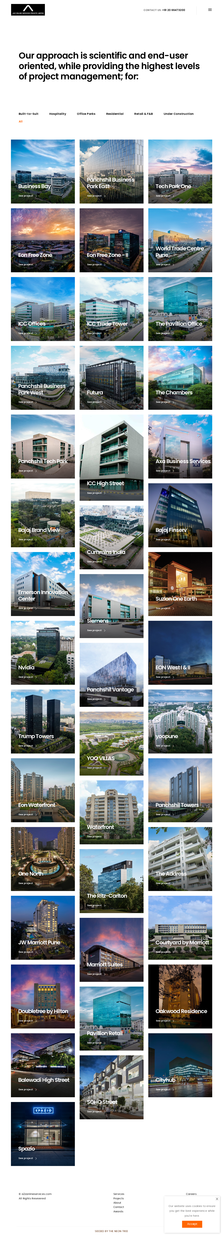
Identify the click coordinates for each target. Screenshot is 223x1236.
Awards (118, 1211)
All (21, 121)
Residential (115, 114)
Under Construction (179, 114)
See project (28, 196)
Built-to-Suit (28, 114)
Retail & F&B (143, 114)
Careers (191, 1194)
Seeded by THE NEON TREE (111, 1231)
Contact (118, 1207)
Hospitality (57, 114)
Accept (192, 1224)
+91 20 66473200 (173, 10)
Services (118, 1194)
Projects (118, 1198)
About (117, 1203)
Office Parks (86, 114)
